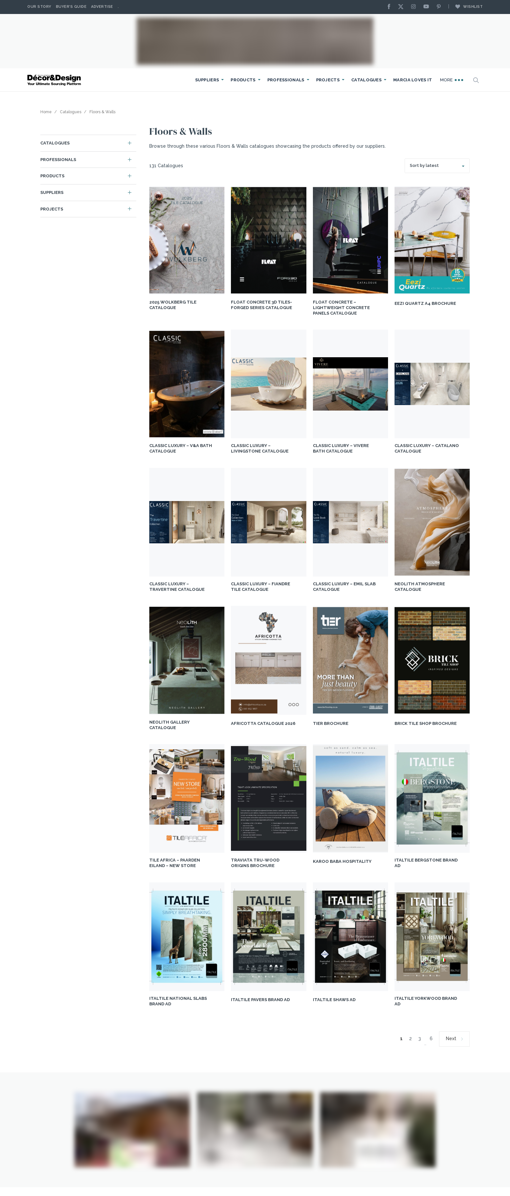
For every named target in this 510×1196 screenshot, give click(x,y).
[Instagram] (415, 7)
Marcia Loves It (412, 79)
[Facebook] (391, 7)
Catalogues (366, 79)
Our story (39, 7)
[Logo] (55, 80)
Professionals (285, 79)
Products (243, 79)
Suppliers (207, 79)
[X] (402, 7)
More (451, 79)
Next (451, 1038)
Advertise (102, 7)
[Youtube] (427, 7)
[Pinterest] (440, 7)
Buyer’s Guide (71, 7)
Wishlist (466, 6)
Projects (328, 79)
